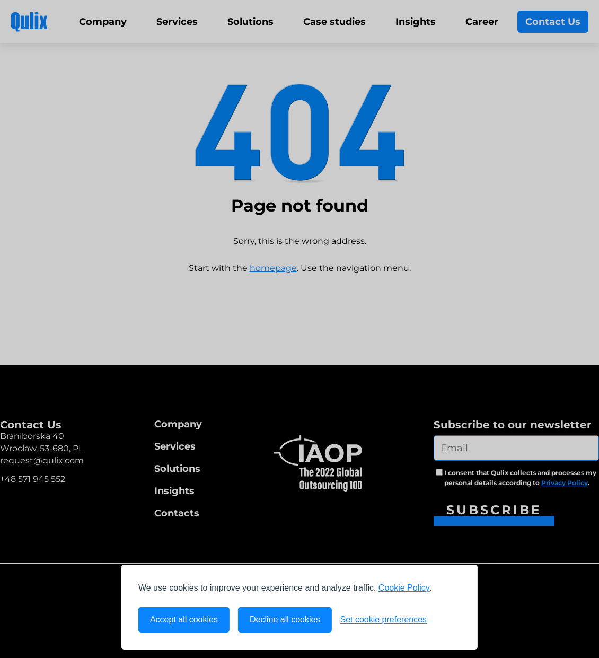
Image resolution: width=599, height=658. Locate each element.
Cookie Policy (404, 587)
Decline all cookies (285, 619)
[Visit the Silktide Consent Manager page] (448, 620)
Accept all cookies (184, 619)
